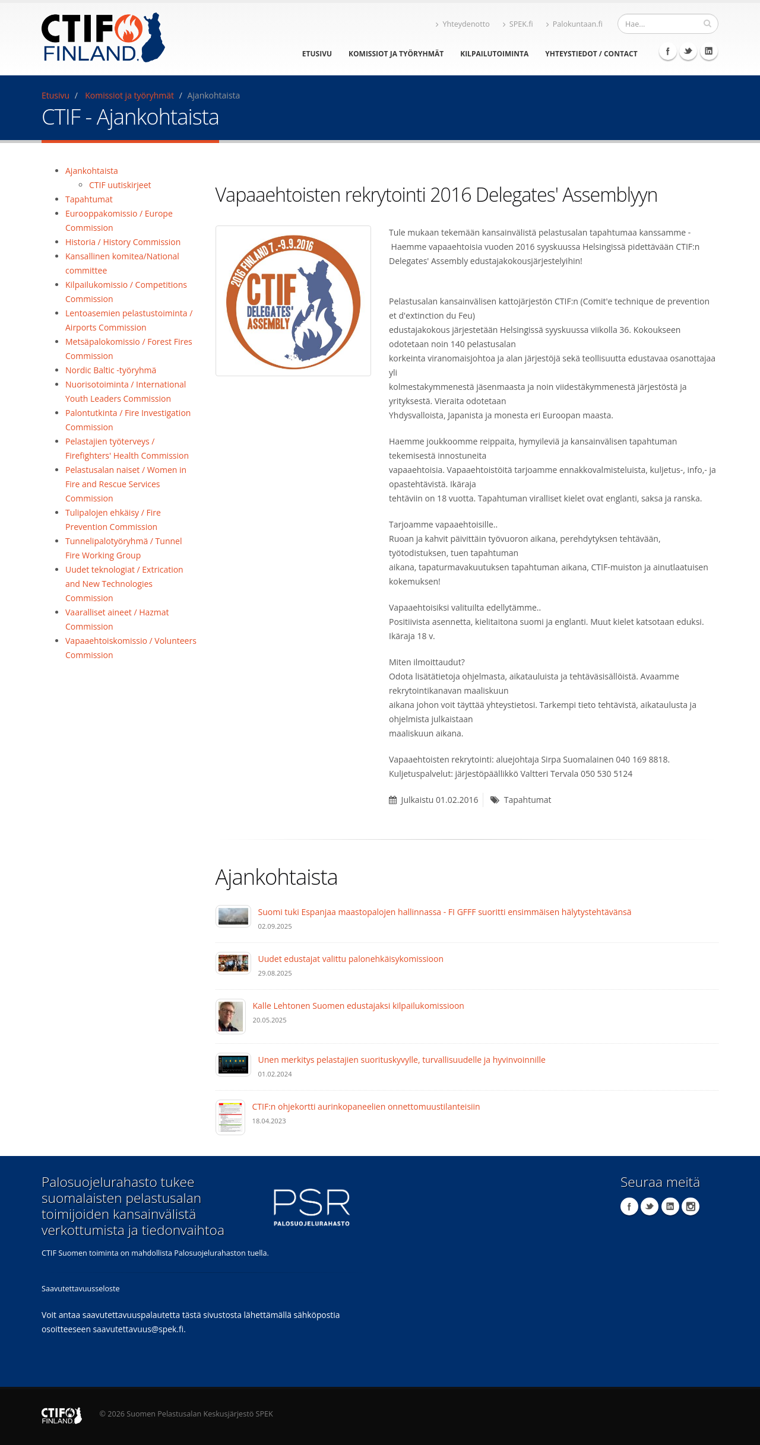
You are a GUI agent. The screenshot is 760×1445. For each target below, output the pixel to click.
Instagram (690, 1206)
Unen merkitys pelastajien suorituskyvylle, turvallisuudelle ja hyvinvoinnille (402, 1059)
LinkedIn (709, 51)
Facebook (668, 51)
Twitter (688, 51)
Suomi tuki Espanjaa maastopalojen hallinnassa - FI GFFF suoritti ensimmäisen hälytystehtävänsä (445, 911)
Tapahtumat (89, 199)
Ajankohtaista (91, 170)
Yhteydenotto (462, 24)
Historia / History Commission (122, 241)
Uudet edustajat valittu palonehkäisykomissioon (351, 958)
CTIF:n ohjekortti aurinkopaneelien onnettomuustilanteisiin (366, 1106)
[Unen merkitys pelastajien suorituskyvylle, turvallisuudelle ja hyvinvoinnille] (233, 1063)
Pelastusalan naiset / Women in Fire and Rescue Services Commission (125, 484)
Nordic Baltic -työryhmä (110, 370)
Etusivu (317, 54)
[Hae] (707, 23)
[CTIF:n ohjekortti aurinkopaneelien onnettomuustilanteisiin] (230, 1116)
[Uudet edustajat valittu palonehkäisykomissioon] (233, 962)
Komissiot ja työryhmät (396, 54)
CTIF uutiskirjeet (120, 184)
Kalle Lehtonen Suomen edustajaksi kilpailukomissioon (358, 1005)
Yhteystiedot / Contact (591, 54)
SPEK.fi (518, 24)
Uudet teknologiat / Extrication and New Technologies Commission (124, 584)
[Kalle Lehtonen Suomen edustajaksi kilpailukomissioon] (230, 1015)
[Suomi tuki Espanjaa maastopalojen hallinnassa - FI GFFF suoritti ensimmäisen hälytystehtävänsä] (233, 915)
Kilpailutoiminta (494, 54)
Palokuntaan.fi (574, 24)
